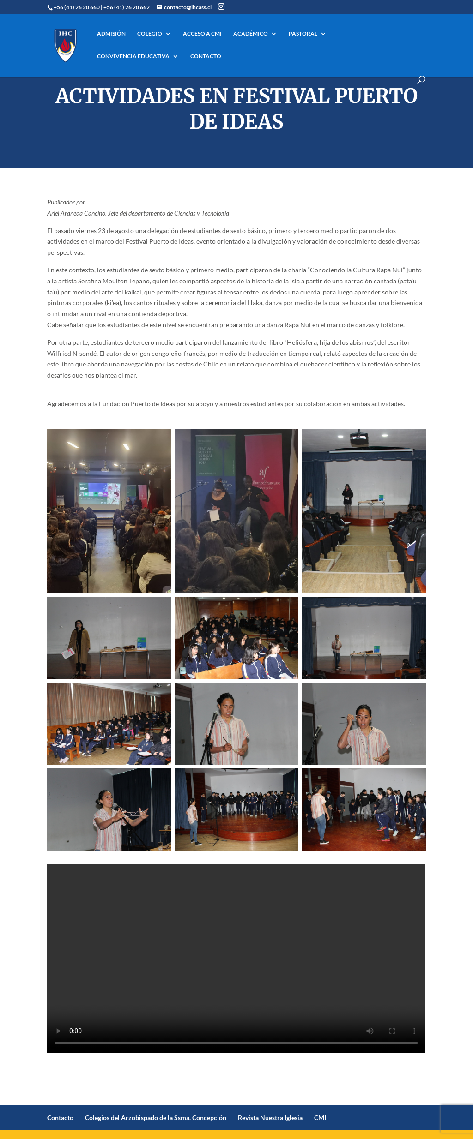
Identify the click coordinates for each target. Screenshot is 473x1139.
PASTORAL (303, 33)
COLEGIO (149, 33)
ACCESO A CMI (202, 33)
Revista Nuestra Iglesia (270, 1117)
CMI (320, 1117)
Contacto (60, 1117)
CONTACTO (205, 56)
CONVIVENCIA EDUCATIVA (133, 56)
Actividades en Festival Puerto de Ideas (236, 109)
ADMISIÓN (111, 33)
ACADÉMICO (250, 33)
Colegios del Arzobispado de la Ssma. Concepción (155, 1117)
